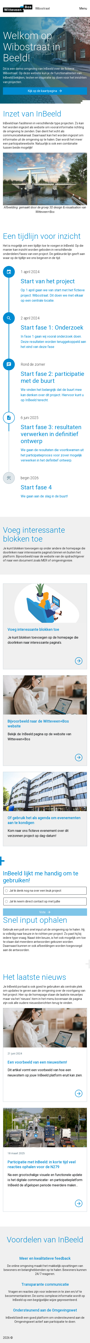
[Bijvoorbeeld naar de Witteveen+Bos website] (45, 720)
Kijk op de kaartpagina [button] (45, 91)
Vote (45, 912)
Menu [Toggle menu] (83, 8)
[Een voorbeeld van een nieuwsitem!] (45, 1055)
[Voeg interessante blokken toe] (45, 626)
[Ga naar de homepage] (17, 8)
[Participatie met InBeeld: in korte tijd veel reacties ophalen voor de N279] (45, 1160)
